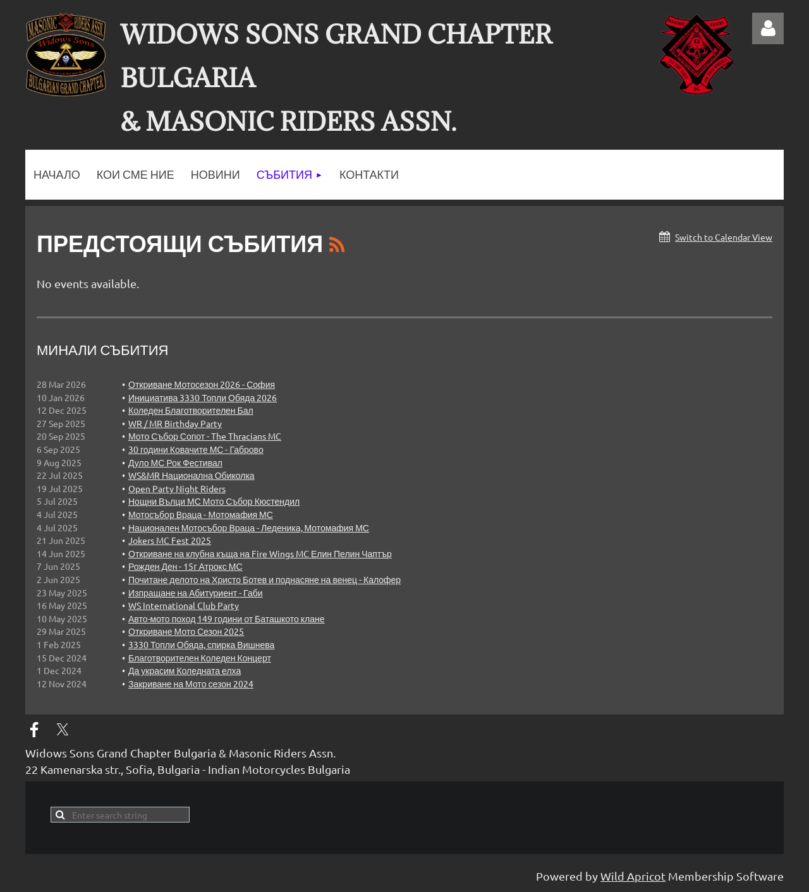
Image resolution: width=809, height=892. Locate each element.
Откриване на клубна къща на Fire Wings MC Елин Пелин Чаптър (260, 553)
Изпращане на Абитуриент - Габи (195, 592)
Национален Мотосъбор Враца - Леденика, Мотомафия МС (248, 527)
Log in (768, 28)
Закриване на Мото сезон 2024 (190, 683)
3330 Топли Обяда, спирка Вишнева (201, 644)
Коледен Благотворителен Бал (190, 410)
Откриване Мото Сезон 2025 (186, 631)
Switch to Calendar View (723, 237)
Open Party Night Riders (177, 488)
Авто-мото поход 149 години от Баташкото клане (226, 618)
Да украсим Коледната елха (184, 670)
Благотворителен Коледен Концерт (199, 657)
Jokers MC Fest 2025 (169, 540)
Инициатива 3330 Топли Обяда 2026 (202, 397)
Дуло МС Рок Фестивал (175, 462)
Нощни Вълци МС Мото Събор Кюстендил (214, 501)
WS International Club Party (183, 605)
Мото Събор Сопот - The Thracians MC (204, 436)
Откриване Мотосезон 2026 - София (201, 384)
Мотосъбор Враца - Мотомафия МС (200, 514)
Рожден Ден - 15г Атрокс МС (185, 566)
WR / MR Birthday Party (175, 423)
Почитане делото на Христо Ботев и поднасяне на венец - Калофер (264, 579)
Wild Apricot (633, 876)
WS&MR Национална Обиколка (191, 475)
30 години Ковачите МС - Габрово (196, 449)
